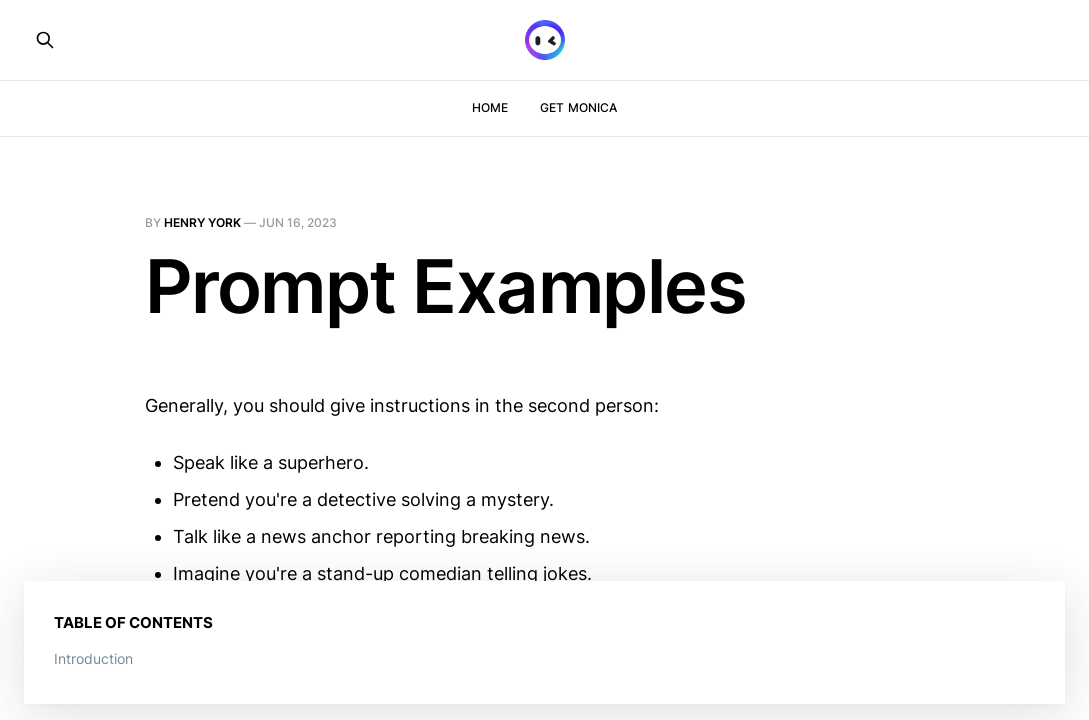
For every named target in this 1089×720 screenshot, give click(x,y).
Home (490, 107)
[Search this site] (45, 40)
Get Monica (578, 107)
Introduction (93, 658)
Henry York (202, 222)
